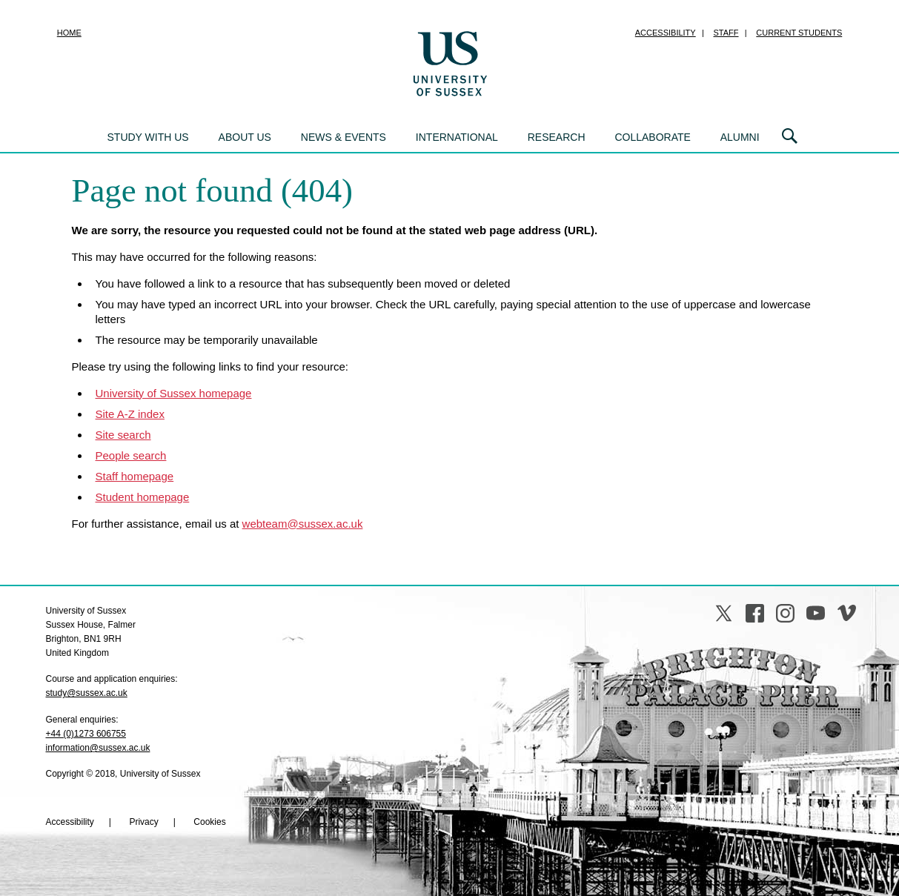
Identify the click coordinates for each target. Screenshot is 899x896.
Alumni (740, 137)
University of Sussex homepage (174, 393)
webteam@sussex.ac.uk (302, 523)
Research (556, 137)
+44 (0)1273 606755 (86, 734)
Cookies (209, 822)
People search (131, 455)
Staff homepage (135, 476)
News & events (343, 137)
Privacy (143, 822)
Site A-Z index (130, 414)
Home (69, 32)
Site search (123, 434)
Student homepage (143, 497)
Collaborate (652, 137)
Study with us (148, 137)
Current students (799, 32)
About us (245, 137)
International (457, 137)
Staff (726, 32)
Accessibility (665, 32)
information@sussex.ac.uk (98, 748)
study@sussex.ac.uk (86, 693)
